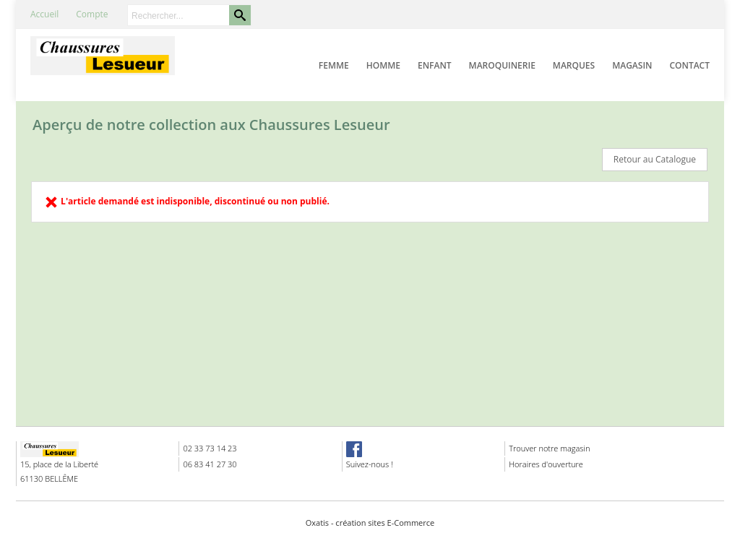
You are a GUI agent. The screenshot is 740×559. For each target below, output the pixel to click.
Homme (383, 65)
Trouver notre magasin (549, 448)
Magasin (632, 65)
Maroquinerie (502, 65)
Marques (574, 65)
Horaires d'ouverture (546, 464)
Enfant (435, 65)
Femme (334, 65)
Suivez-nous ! (369, 464)
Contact (689, 65)
